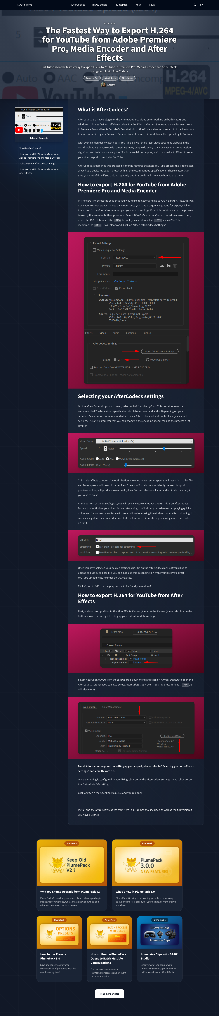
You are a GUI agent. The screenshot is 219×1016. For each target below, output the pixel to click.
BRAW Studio (99, 5)
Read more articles (109, 993)
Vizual (152, 5)
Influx (138, 5)
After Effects (110, 78)
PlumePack (121, 5)
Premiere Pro (92, 78)
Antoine (111, 84)
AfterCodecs (78, 5)
